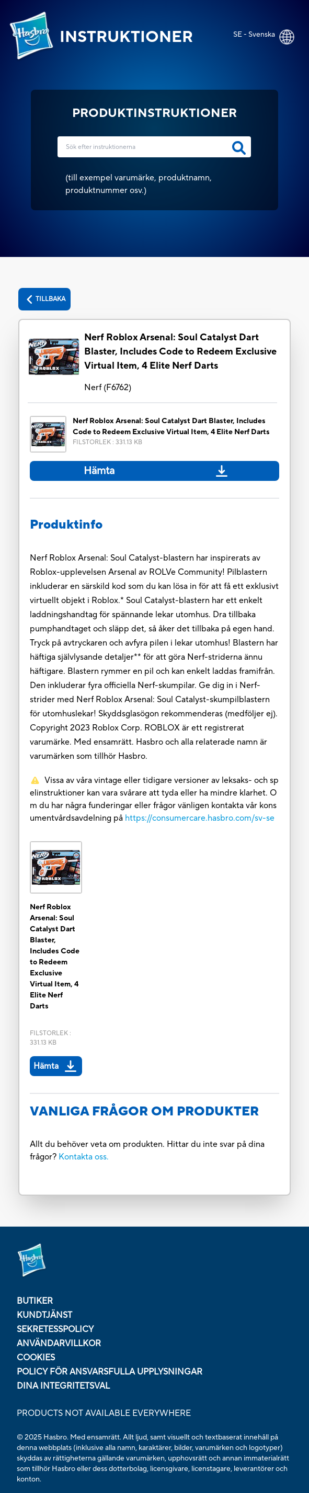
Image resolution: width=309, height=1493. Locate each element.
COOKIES (36, 1357)
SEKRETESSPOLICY (55, 1329)
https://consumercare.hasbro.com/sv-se (199, 818)
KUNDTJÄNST (44, 1315)
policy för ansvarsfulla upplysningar (109, 1372)
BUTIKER (35, 1301)
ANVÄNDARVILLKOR (59, 1343)
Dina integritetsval (63, 1386)
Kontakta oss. (84, 1157)
